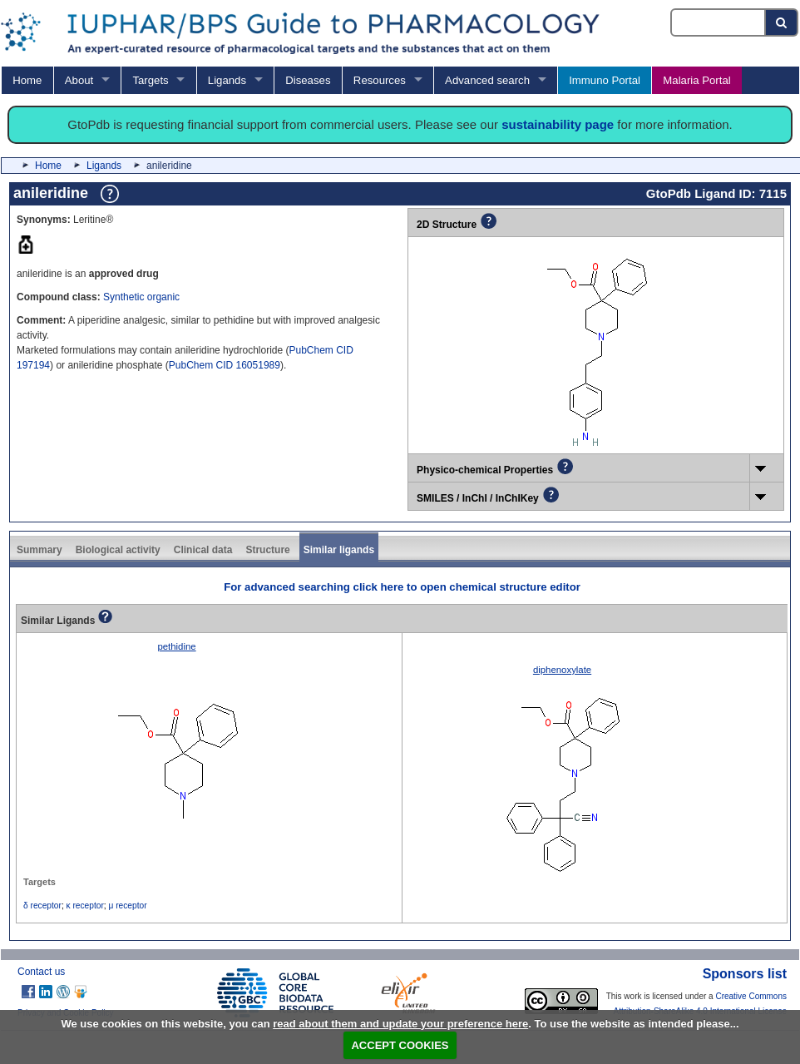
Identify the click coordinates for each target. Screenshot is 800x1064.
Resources (379, 80)
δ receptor (42, 905)
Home (27, 80)
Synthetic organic (141, 297)
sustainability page (557, 124)
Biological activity (118, 550)
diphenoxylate (562, 670)
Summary (39, 550)
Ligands (227, 80)
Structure (267, 550)
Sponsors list (745, 974)
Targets (150, 80)
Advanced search (487, 80)
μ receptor (128, 905)
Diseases (307, 80)
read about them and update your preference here (400, 1023)
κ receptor (85, 905)
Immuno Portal (604, 80)
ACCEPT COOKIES (399, 1045)
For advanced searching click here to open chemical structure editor (402, 587)
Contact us (41, 971)
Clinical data (203, 550)
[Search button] (782, 22)
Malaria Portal (696, 80)
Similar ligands (339, 550)
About (79, 80)
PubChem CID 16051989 (224, 365)
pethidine (176, 646)
